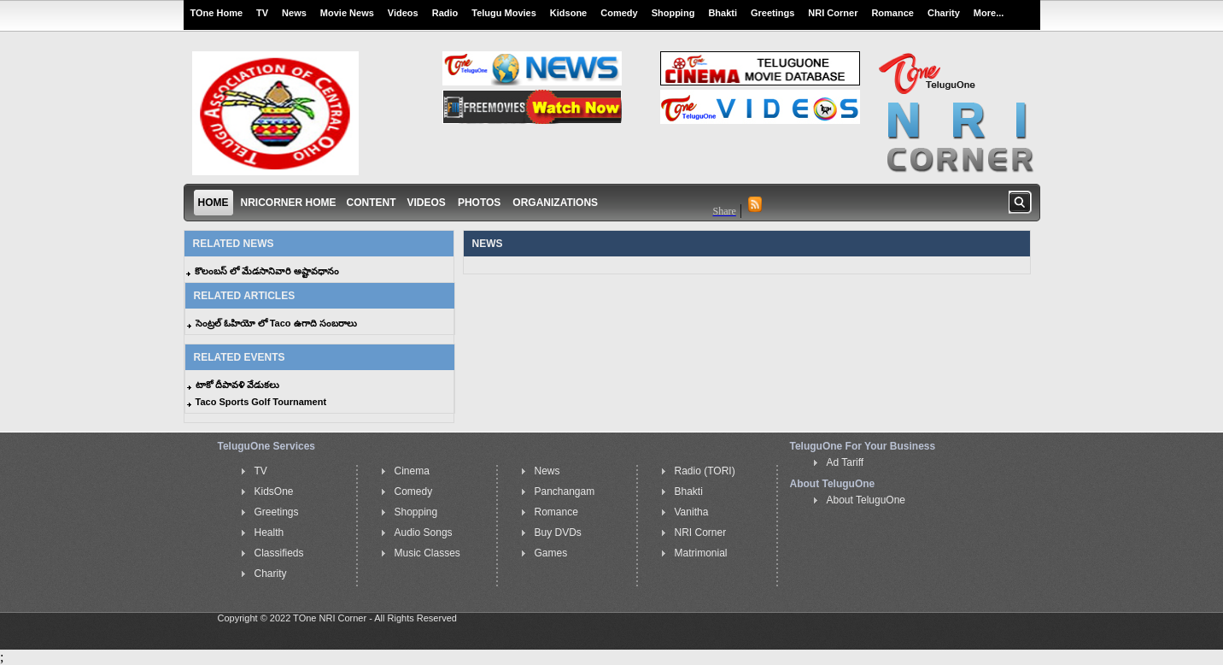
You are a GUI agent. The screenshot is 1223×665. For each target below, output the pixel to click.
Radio (445, 13)
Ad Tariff (845, 462)
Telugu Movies (503, 13)
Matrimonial (701, 553)
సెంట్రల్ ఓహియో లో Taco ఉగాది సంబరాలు (276, 323)
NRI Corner (832, 13)
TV (262, 13)
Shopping (673, 13)
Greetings (772, 13)
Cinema (412, 471)
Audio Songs (424, 532)
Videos (403, 13)
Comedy (618, 13)
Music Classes (427, 553)
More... (989, 13)
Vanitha (692, 512)
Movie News (347, 13)
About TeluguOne (866, 500)
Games (551, 553)
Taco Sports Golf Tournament (261, 402)
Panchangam (565, 491)
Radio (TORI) (705, 471)
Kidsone (568, 13)
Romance (892, 13)
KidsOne (274, 491)
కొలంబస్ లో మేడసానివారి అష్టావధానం (267, 271)
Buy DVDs (558, 532)
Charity (943, 13)
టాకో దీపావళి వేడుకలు (237, 385)
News (294, 13)
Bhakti (722, 13)
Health (269, 532)
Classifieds (279, 553)
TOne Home (216, 13)
